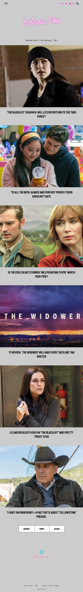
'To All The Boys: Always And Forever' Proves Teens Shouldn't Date (42, 194)
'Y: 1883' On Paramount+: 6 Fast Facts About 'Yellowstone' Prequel (42, 515)
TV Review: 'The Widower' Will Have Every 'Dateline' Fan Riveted (41, 354)
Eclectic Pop (42, 21)
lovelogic (56, 585)
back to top (41, 589)
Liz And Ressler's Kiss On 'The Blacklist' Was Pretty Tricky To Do (41, 435)
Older (57, 528)
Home (41, 528)
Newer (26, 528)
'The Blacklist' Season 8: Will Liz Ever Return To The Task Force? (41, 114)
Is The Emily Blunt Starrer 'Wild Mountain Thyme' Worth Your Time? (41, 274)
